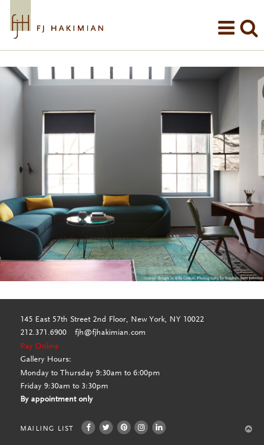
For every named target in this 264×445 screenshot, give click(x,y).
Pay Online (39, 347)
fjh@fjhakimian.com (110, 333)
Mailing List (46, 428)
